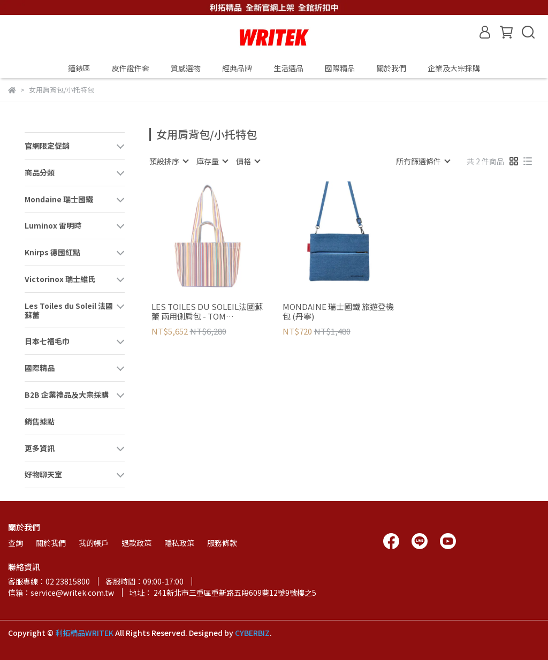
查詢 (15, 542)
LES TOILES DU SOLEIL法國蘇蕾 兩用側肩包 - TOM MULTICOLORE (207, 311)
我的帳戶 (94, 542)
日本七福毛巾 (47, 341)
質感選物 (186, 68)
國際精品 (40, 367)
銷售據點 (40, 421)
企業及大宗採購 (454, 68)
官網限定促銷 (47, 145)
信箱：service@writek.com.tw (61, 592)
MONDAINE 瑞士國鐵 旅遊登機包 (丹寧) (338, 311)
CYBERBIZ (252, 632)
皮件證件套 (130, 68)
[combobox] (168, 161)
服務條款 (222, 542)
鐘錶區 (79, 68)
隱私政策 (179, 542)
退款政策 (136, 542)
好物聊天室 (43, 474)
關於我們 (391, 68)
